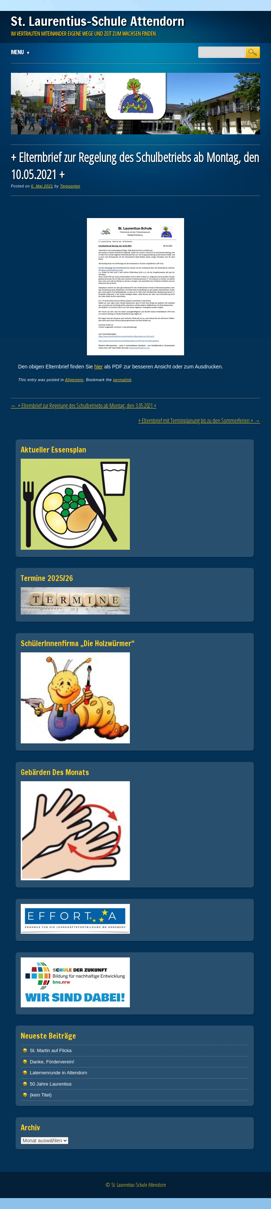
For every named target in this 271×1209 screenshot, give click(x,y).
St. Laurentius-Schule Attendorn (97, 21)
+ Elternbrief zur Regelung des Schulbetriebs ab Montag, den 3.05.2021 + (83, 406)
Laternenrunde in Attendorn (58, 1072)
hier (98, 367)
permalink (122, 380)
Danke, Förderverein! (52, 1061)
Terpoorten (70, 186)
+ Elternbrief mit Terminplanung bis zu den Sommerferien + (199, 420)
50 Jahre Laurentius (51, 1084)
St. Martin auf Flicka (51, 1050)
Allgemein (74, 380)
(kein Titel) (41, 1095)
